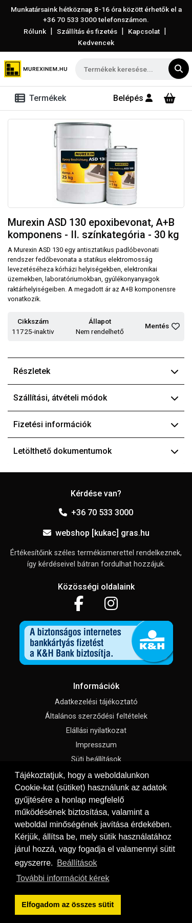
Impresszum (96, 745)
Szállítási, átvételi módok (96, 398)
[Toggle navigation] (42, 98)
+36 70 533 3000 (96, 512)
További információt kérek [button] (62, 878)
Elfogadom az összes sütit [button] (68, 904)
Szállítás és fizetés (87, 31)
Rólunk (35, 31)
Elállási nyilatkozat (96, 730)
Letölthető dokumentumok (96, 451)
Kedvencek (96, 42)
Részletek (96, 371)
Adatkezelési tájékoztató (96, 702)
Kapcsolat (144, 31)
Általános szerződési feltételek (96, 716)
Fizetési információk (96, 424)
